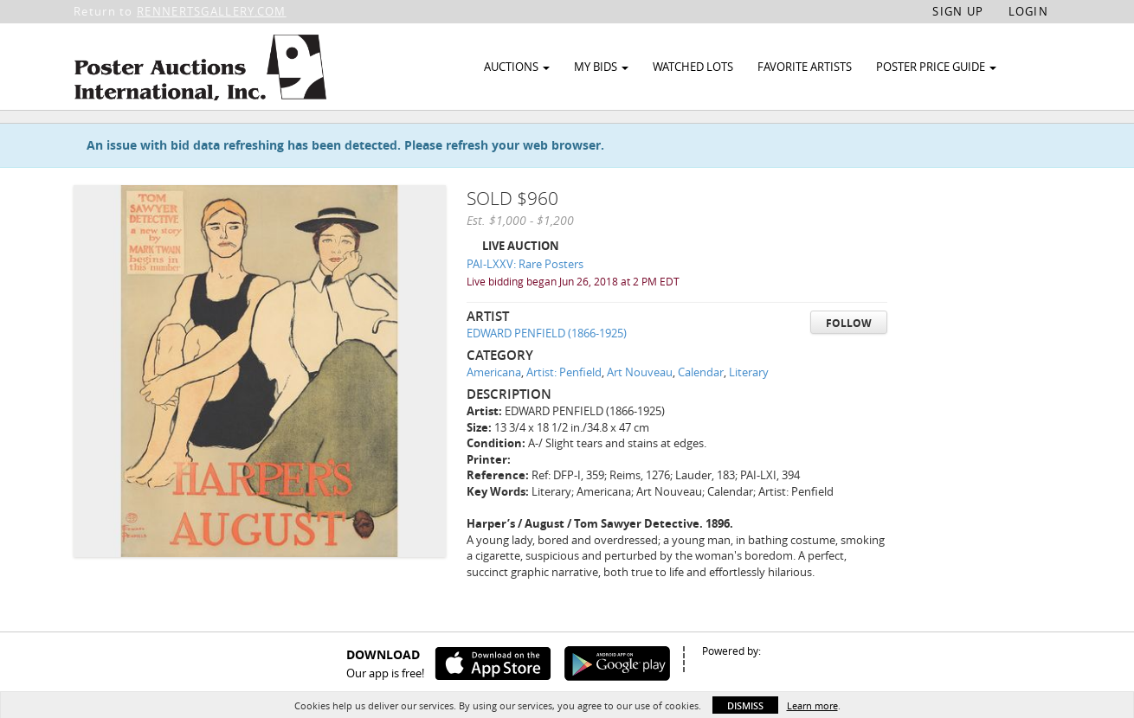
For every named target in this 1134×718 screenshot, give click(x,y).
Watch (967, 137)
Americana (494, 412)
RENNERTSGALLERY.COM (212, 11)
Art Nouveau (640, 412)
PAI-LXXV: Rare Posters (525, 303)
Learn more (812, 705)
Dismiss (745, 705)
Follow (849, 362)
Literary (749, 412)
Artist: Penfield (564, 412)
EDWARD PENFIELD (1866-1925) (547, 373)
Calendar (701, 412)
